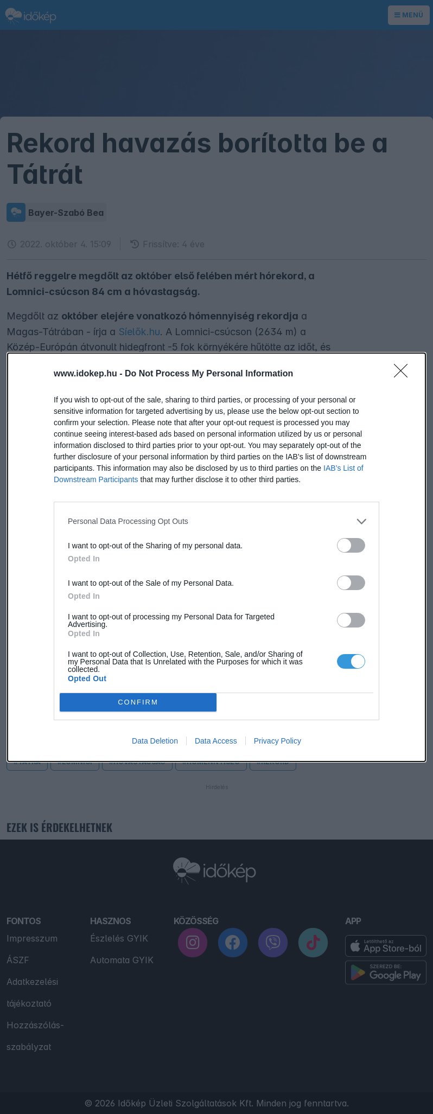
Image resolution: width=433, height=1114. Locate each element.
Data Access (216, 741)
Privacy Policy (277, 741)
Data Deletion (155, 741)
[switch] (351, 545)
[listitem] (216, 521)
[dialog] (216, 557)
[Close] (404, 374)
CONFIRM (138, 702)
